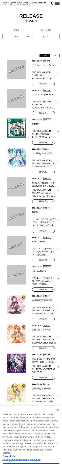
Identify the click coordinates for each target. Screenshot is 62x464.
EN (54, 56)
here (23, 427)
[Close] (57, 416)
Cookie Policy (9, 462)
